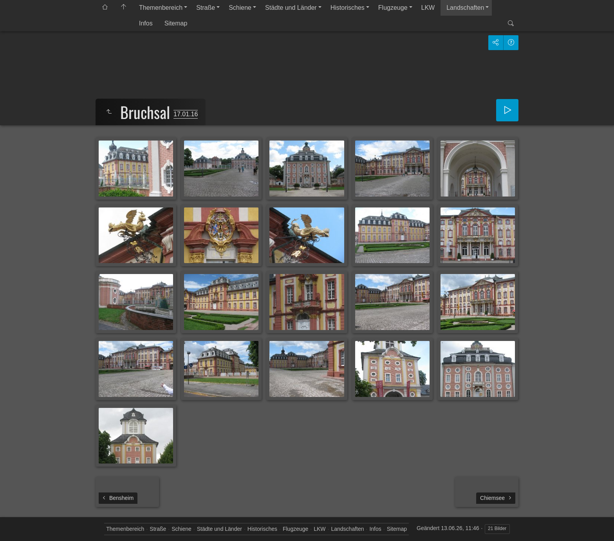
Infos (146, 23)
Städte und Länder (291, 7)
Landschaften (465, 7)
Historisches (347, 7)
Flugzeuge (393, 7)
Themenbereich (160, 7)
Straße (205, 7)
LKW (428, 7)
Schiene (240, 7)
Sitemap (176, 23)
